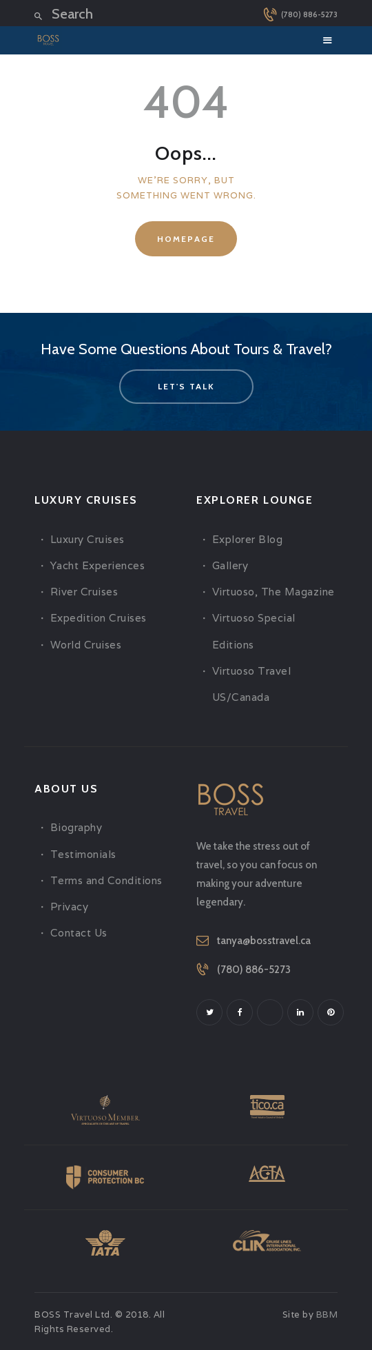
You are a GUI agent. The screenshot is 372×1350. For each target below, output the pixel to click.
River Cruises (84, 591)
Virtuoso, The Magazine (273, 591)
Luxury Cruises (87, 539)
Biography (76, 827)
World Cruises (86, 644)
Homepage (186, 239)
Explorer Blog (247, 539)
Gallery (230, 565)
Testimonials (83, 854)
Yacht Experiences (97, 565)
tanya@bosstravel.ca (264, 940)
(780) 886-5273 (254, 969)
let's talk (186, 386)
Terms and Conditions (106, 880)
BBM (327, 1314)
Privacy (69, 906)
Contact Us (78, 932)
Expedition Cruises (98, 617)
